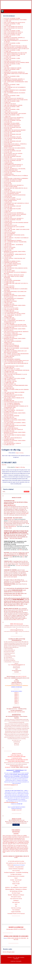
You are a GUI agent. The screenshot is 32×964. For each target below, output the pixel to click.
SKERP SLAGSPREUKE (19, 929)
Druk (3, 464)
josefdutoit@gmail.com (15, 765)
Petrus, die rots (16, 881)
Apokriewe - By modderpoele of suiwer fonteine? (16, 887)
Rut (16, 906)
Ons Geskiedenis (16, 909)
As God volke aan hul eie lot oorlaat (16, 861)
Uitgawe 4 (16, 697)
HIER (13, 538)
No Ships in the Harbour (16, 874)
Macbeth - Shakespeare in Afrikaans (16, 894)
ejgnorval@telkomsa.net (9, 505)
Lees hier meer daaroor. (12, 576)
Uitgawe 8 (16, 703)
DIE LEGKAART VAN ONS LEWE (16, 711)
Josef (16, 904)
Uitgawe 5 (16, 698)
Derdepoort (16, 900)
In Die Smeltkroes (19, 605)
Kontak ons (13, 961)
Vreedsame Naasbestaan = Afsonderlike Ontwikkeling (16, 872)
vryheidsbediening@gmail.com (11, 784)
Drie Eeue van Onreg (16, 908)
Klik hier (5, 845)
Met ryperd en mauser (16, 896)
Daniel (16, 878)
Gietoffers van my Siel (16, 810)
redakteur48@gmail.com (16, 684)
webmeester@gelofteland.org (16, 630)
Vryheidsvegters (7, 585)
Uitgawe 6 (16, 700)
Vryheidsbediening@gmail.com (18, 664)
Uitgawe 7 (16, 701)
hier (25, 515)
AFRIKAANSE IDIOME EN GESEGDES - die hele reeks (17, 939)
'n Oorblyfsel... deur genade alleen (16, 866)
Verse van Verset (16, 870)
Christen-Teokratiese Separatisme (16, 868)
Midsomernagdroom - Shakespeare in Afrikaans (16, 889)
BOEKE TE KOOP (16, 818)
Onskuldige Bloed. (17, 595)
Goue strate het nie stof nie (16, 898)
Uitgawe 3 (16, 695)
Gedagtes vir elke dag (19, 452)
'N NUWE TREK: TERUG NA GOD (19, 767)
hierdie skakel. (25, 513)
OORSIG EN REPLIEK (16, 687)
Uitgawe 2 (16, 694)
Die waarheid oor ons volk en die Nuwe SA (16, 863)
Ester (16, 885)
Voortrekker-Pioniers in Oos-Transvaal (16, 913)
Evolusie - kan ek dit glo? (16, 880)
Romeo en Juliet (16, 883)
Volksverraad (10, 865)
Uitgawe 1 (16, 692)
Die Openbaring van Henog (16, 891)
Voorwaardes (18, 961)
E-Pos (5, 464)
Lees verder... (16, 824)
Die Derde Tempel (16, 893)
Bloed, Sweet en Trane (19, 619)
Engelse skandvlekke (16, 911)
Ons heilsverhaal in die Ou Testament (16, 876)
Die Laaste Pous (16, 902)
